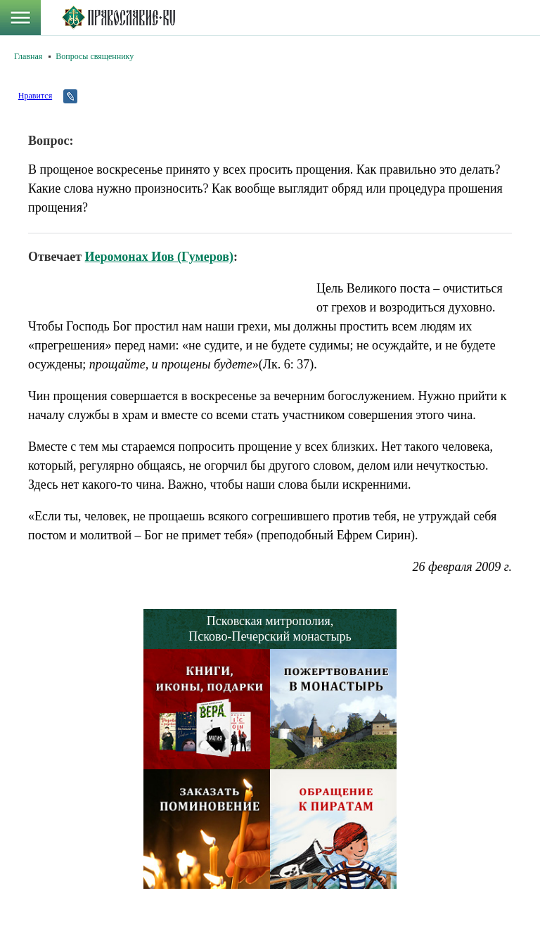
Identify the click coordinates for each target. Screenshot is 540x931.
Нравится (35, 96)
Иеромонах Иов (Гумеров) (159, 257)
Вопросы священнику (95, 56)
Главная (28, 56)
